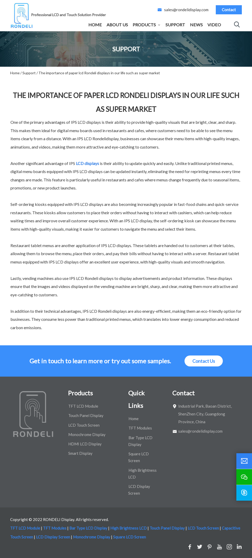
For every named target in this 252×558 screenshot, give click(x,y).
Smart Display (80, 453)
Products (144, 24)
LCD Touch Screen (84, 425)
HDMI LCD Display (85, 444)
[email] (244, 461)
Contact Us (203, 361)
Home (95, 24)
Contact (229, 9)
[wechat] (244, 477)
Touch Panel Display (85, 415)
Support (175, 24)
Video (214, 24)
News (196, 24)
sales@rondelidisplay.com (186, 9)
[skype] (244, 493)
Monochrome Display (87, 434)
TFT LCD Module (83, 406)
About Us (117, 24)
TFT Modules (140, 428)
